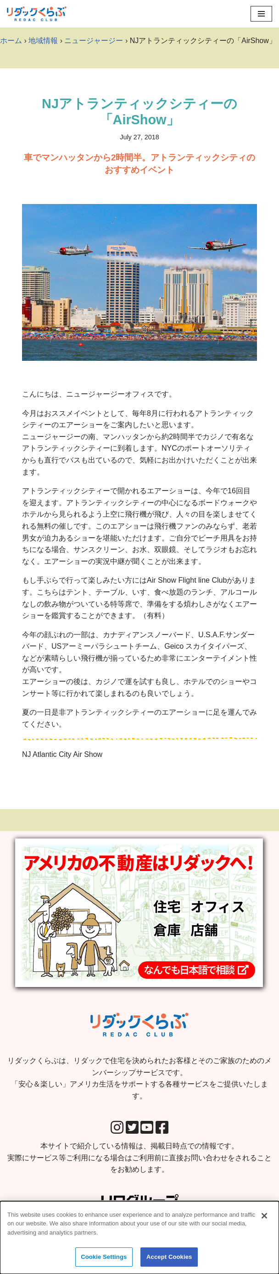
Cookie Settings (104, 1260)
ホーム (11, 40)
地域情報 (43, 40)
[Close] (264, 1219)
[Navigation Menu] (261, 14)
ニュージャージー (93, 40)
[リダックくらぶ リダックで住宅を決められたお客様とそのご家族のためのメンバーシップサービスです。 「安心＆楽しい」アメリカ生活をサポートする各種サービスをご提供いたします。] (37, 13)
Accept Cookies (169, 1260)
